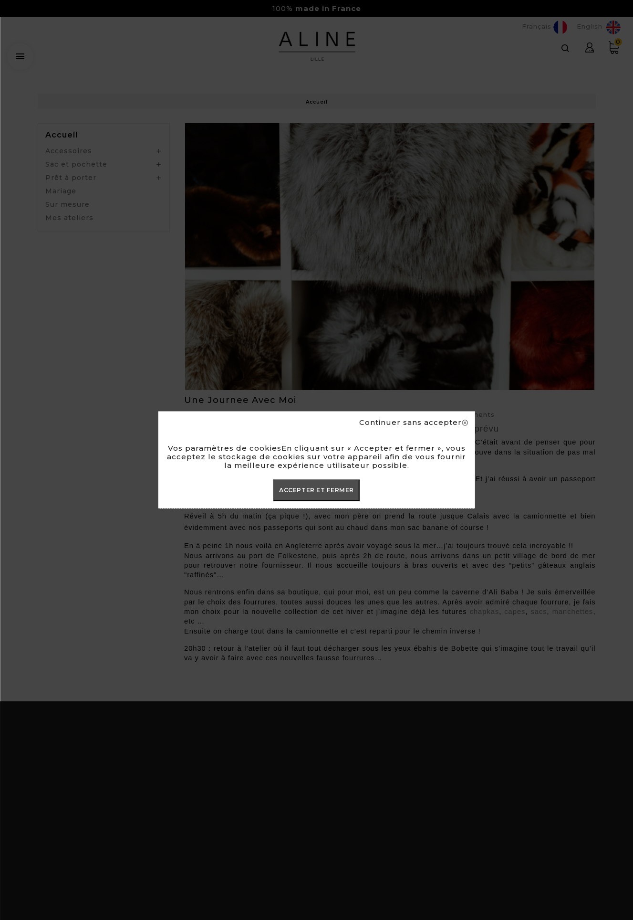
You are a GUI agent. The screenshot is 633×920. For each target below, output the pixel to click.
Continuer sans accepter (413, 422)
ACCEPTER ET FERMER (316, 490)
